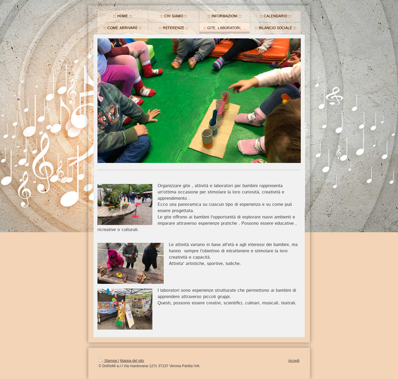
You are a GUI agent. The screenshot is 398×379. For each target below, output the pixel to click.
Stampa (108, 360)
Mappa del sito (132, 360)
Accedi (293, 360)
